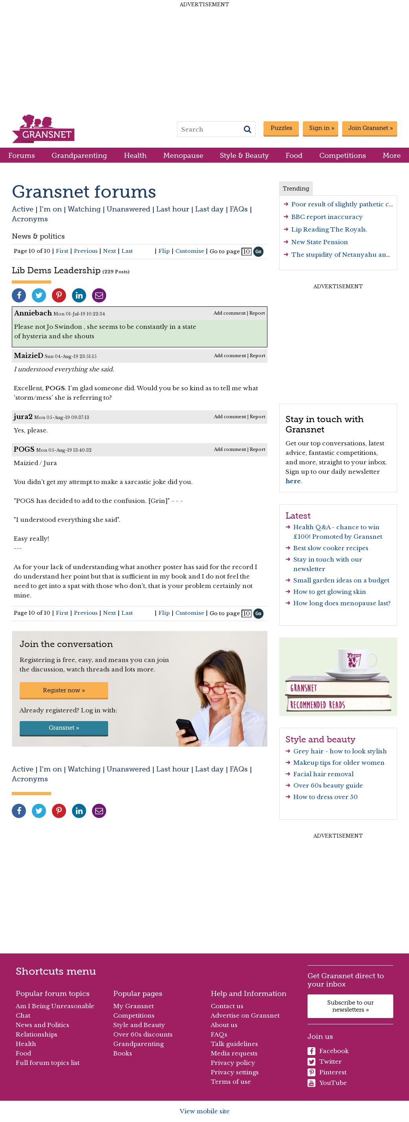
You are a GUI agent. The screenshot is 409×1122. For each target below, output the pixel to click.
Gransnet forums (84, 192)
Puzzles (281, 128)
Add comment (230, 313)
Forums (21, 155)
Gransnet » (64, 727)
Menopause (183, 155)
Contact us (227, 1006)
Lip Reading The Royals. (329, 229)
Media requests (234, 1053)
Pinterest (327, 1072)
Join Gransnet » (370, 128)
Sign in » (321, 128)
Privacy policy (233, 1062)
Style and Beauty (139, 1025)
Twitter (325, 1062)
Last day (209, 209)
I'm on (50, 209)
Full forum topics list (47, 1062)
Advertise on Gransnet (245, 1015)
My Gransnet (133, 1006)
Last (127, 251)
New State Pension (319, 242)
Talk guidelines (234, 1044)
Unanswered (128, 209)
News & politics (38, 236)
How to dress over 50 (325, 797)
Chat (23, 1015)
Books (122, 1053)
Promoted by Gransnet (347, 536)
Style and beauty (321, 739)
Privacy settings (235, 1072)
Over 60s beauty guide (328, 785)
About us (224, 1025)
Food (294, 155)
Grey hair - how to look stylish (340, 751)
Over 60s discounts (143, 1034)
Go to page (225, 251)
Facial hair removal (323, 774)
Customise (189, 251)
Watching (84, 209)
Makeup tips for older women (339, 762)
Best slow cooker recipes (330, 548)
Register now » (64, 690)
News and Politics (42, 1025)
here (293, 481)
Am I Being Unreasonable (55, 1006)
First (62, 251)
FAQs (239, 209)
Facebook (328, 1051)
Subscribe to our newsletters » (350, 1006)
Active (22, 209)
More (392, 155)
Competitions (342, 155)
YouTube (327, 1083)
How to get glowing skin (329, 591)
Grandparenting (79, 155)
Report (257, 313)
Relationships (36, 1034)
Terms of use (231, 1081)
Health (135, 155)
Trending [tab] (296, 188)
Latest (298, 515)
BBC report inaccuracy (327, 217)
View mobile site (205, 1111)
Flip (164, 251)
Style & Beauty (244, 155)
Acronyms (30, 219)
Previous (86, 251)
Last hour (172, 209)
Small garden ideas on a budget (341, 580)
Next (109, 251)
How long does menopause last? (342, 603)
